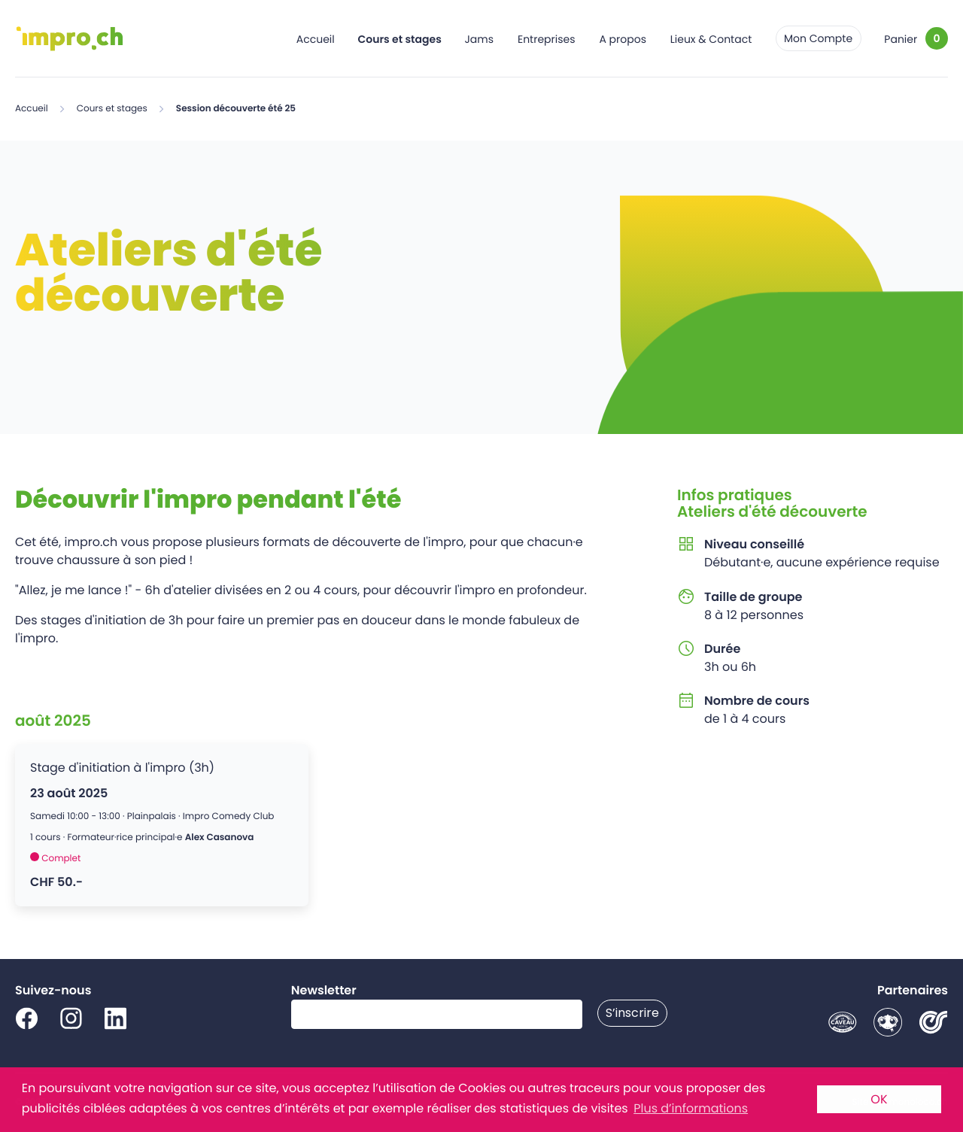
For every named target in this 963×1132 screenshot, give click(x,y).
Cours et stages (400, 39)
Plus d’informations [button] (690, 1108)
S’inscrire (632, 1012)
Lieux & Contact (711, 39)
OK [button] (878, 1099)
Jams (479, 39)
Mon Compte (818, 38)
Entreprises (547, 39)
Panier (900, 39)
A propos (622, 39)
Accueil (315, 39)
